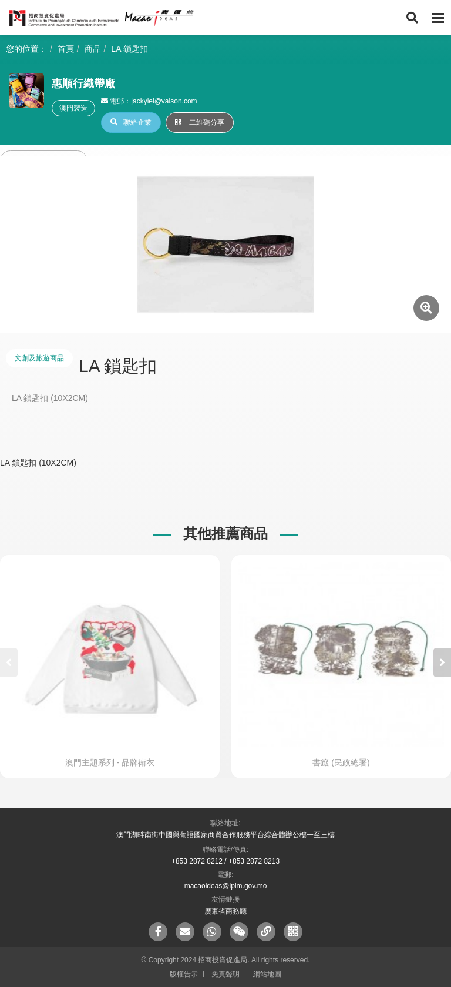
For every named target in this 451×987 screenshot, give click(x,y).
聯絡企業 (131, 122)
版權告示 (184, 974)
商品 (93, 48)
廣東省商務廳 (225, 911)
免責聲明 (225, 974)
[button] (442, 662)
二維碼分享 (199, 122)
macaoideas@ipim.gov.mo (225, 886)
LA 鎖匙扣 (129, 48)
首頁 (66, 48)
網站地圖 (267, 974)
